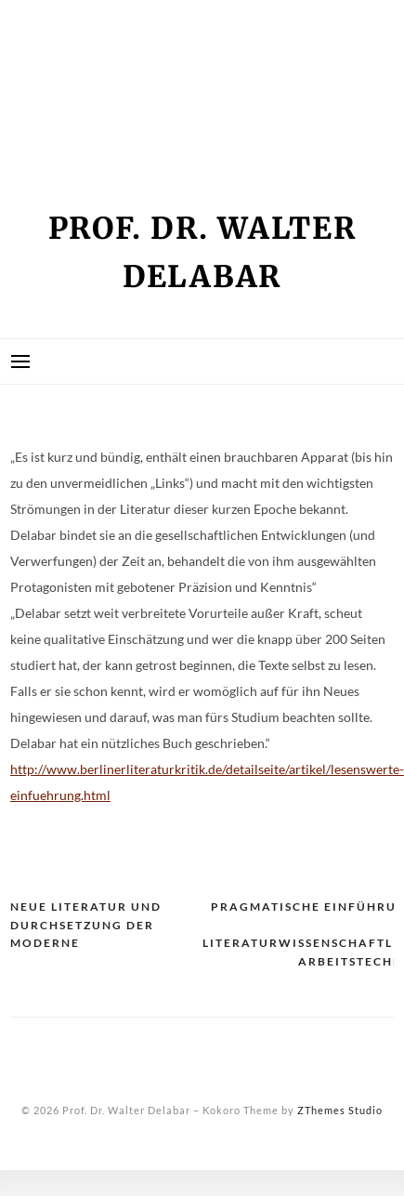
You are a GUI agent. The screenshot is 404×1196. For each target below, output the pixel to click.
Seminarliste (75, 113)
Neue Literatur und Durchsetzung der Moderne (86, 925)
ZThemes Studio (340, 1110)
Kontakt (55, 80)
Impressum (64, 15)
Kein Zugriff (72, 48)
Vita (37, 146)
